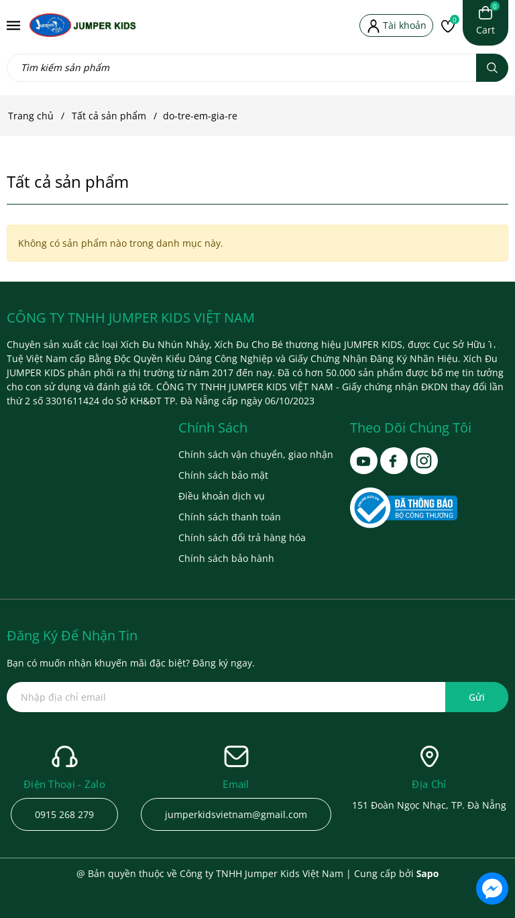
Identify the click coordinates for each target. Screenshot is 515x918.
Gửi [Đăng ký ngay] (477, 697)
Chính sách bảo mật (223, 475)
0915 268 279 (64, 814)
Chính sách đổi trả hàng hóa (242, 537)
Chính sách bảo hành (226, 558)
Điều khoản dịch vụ (221, 496)
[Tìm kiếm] (492, 68)
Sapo (427, 873)
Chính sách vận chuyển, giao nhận (255, 454)
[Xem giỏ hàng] (485, 21)
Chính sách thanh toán (229, 516)
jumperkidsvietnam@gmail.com (236, 814)
